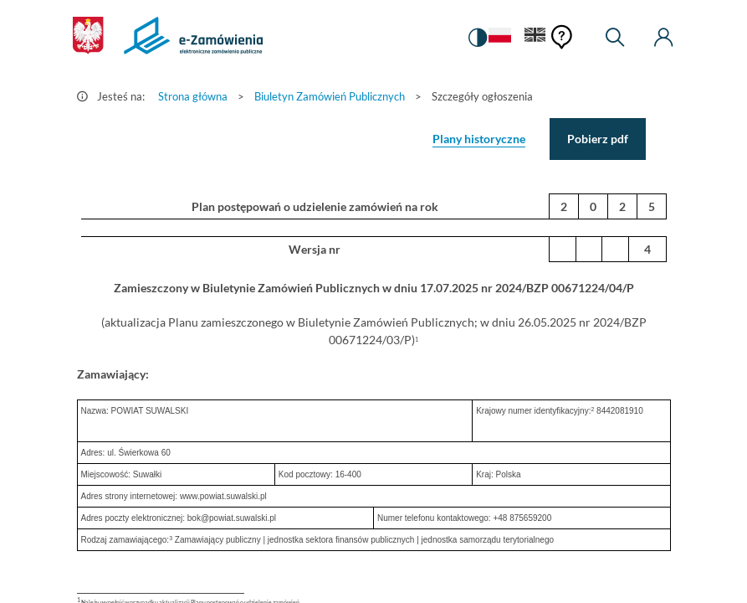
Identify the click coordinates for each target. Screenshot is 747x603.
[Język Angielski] (535, 38)
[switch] (478, 38)
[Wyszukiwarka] (615, 38)
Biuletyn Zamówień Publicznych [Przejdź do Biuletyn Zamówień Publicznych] (329, 96)
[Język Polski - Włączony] (499, 38)
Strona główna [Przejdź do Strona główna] (193, 96)
